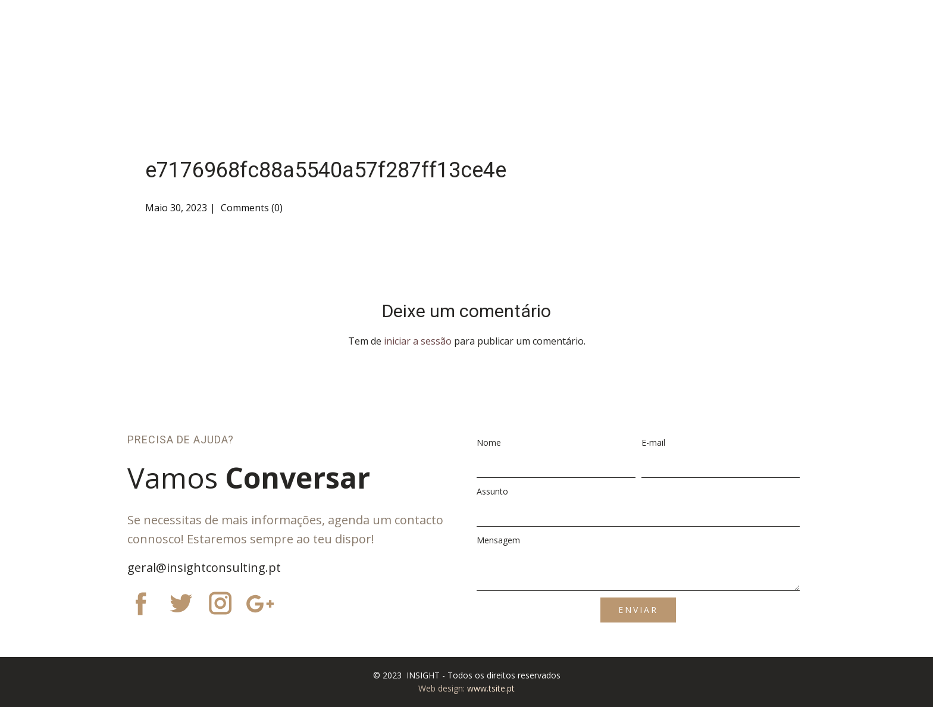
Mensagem (498, 540)
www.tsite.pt (491, 688)
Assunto (492, 491)
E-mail (653, 442)
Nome (489, 442)
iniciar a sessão (418, 341)
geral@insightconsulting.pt (204, 567)
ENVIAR (638, 609)
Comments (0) (250, 207)
